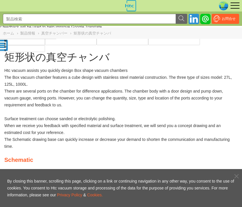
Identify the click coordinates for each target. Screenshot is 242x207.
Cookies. (95, 195)
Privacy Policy (69, 195)
